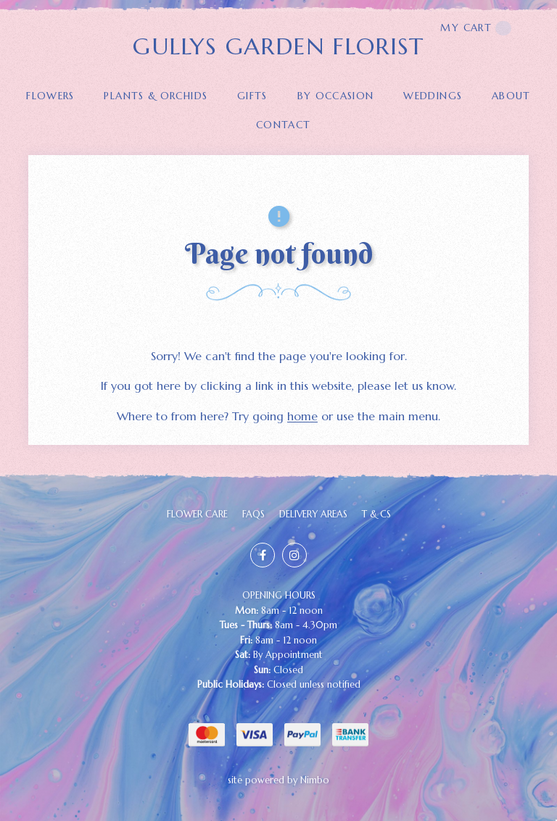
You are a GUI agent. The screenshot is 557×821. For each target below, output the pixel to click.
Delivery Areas (313, 514)
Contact (283, 125)
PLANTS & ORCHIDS (155, 96)
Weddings (432, 96)
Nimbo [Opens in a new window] (314, 780)
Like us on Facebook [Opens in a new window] (262, 555)
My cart (475, 28)
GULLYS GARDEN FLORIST (278, 46)
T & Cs (376, 514)
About (511, 96)
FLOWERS (50, 96)
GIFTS (252, 96)
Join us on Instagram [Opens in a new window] (294, 555)
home (302, 416)
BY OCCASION (335, 96)
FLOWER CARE (197, 514)
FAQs (253, 514)
